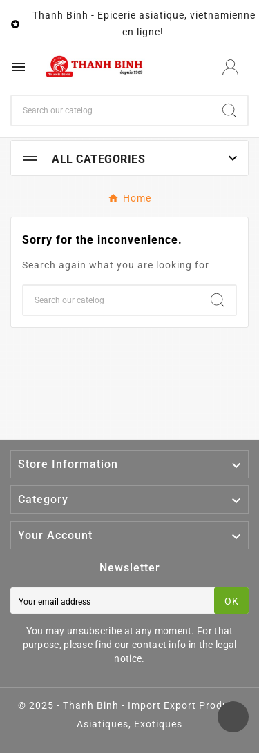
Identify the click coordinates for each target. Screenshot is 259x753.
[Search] (111, 110)
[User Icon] (230, 67)
